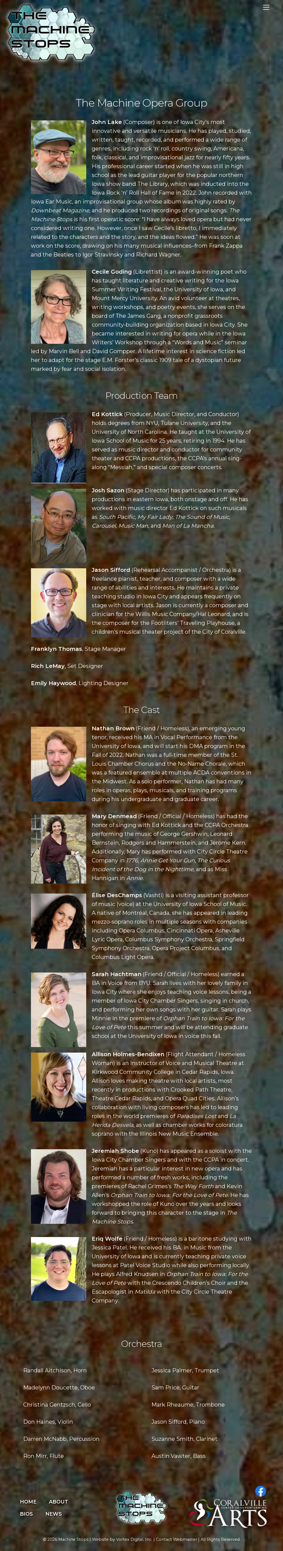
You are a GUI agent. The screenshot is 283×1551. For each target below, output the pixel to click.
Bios (26, 1514)
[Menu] (266, 7)
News (53, 1514)
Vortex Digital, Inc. (134, 1539)
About (58, 1502)
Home (28, 1502)
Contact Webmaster (176, 1539)
